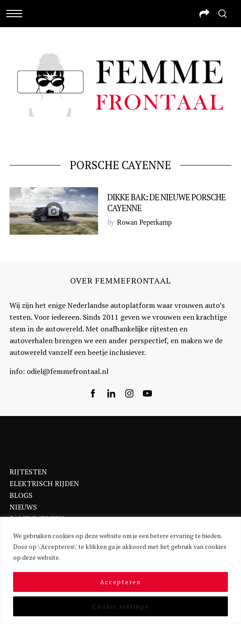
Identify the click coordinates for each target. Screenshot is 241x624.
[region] (120, 570)
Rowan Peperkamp (144, 222)
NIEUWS (23, 507)
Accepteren (120, 581)
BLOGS (21, 495)
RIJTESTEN (28, 472)
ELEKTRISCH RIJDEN (44, 483)
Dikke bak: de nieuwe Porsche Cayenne (166, 202)
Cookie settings (120, 606)
